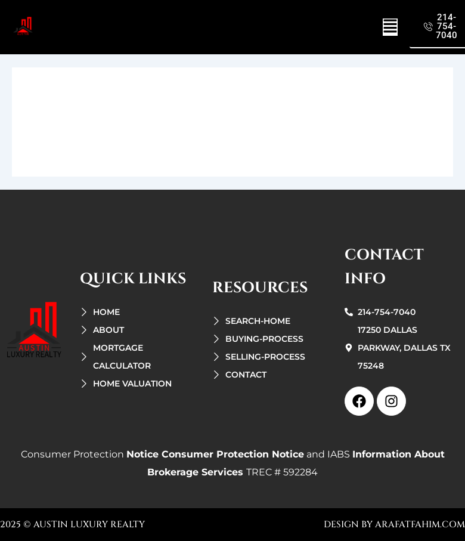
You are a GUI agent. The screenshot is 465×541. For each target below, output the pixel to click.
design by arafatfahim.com (394, 524)
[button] (390, 27)
